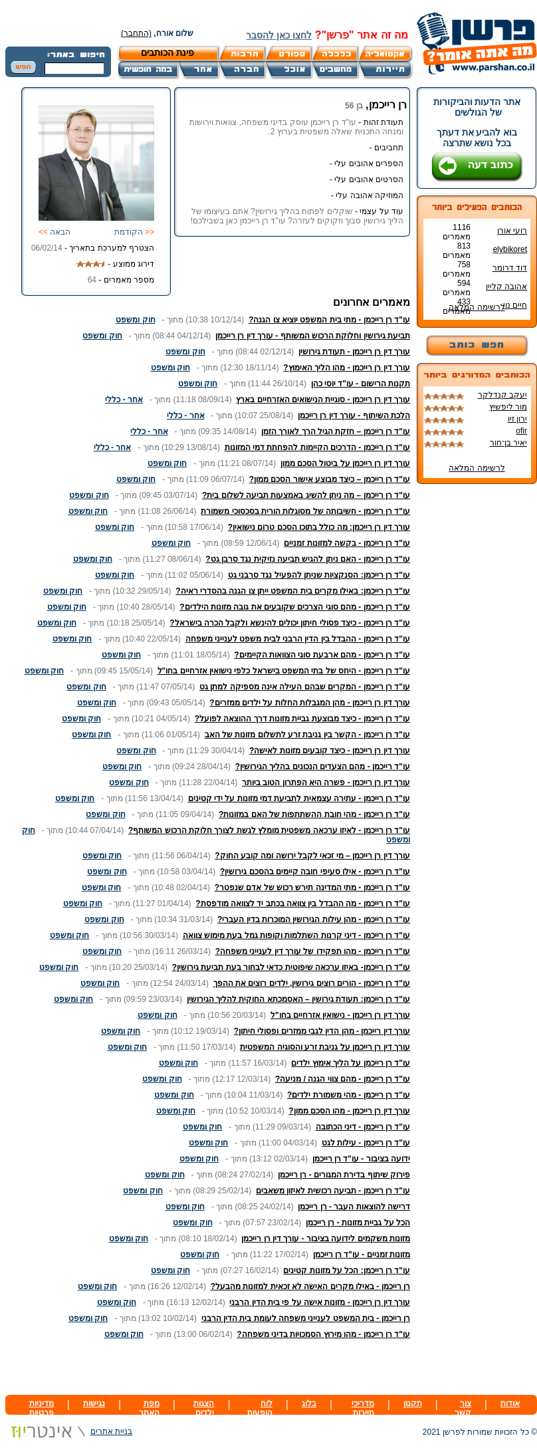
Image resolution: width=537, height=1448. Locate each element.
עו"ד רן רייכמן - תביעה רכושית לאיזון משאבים (333, 1190)
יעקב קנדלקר (502, 395)
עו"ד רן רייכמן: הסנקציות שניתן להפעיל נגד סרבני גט (319, 575)
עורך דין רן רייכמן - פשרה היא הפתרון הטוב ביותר (326, 782)
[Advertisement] (254, 1368)
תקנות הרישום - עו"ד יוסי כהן (360, 383)
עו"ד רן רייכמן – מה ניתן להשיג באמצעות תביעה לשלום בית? (306, 495)
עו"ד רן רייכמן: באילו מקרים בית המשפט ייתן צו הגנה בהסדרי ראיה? (292, 591)
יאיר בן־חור (508, 442)
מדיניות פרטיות (41, 1408)
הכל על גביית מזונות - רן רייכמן (358, 1222)
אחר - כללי (124, 399)
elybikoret (510, 249)
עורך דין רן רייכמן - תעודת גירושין (354, 351)
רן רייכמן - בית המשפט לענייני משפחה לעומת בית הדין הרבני (305, 1318)
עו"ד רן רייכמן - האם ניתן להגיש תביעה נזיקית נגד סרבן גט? (307, 559)
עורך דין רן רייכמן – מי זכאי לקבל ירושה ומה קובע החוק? (312, 855)
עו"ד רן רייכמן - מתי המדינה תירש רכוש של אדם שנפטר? (312, 887)
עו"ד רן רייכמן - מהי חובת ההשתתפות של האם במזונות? (314, 814)
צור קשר (463, 1408)
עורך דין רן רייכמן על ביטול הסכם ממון (345, 463)
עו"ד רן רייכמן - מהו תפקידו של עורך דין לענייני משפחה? (312, 951)
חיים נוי (515, 305)
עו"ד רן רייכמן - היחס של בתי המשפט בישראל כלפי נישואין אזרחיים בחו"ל (284, 670)
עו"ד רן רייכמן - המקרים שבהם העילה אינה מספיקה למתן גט (304, 686)
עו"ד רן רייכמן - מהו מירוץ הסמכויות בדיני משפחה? (323, 1334)
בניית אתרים (68, 1431)
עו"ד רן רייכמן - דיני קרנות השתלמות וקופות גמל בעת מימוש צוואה (296, 935)
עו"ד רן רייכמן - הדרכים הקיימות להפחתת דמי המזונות (317, 447)
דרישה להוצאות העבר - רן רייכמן (354, 1206)
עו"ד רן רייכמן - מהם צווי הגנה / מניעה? (342, 1079)
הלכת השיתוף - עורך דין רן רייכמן (354, 415)
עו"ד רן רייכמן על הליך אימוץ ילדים (350, 1063)
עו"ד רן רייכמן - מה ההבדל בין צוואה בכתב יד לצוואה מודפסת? (302, 903)
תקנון (412, 1403)
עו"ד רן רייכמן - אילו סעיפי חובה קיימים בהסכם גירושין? (315, 871)
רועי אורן (512, 230)
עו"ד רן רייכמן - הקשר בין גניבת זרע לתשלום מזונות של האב (307, 734)
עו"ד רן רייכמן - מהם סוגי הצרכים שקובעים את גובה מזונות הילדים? (294, 607)
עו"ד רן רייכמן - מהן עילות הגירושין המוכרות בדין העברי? (313, 919)
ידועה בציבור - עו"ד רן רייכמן (361, 1158)
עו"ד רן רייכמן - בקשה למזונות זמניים (347, 543)
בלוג (309, 1403)
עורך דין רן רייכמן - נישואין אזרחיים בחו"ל (340, 1015)
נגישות (94, 1403)
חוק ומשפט (135, 319)
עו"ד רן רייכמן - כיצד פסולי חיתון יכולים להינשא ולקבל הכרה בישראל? (289, 623)
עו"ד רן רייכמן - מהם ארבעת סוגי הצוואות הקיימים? (322, 655)
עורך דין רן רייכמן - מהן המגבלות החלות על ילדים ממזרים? (309, 702)
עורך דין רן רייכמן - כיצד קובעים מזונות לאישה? (329, 750)
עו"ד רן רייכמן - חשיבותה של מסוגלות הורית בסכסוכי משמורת (305, 511)
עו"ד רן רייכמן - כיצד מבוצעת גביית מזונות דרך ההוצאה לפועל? (302, 718)
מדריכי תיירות (363, 1408)
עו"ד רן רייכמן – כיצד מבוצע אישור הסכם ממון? (329, 479)
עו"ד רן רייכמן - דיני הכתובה (363, 1127)
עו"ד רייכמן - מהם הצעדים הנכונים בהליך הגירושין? (322, 766)
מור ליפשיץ (508, 407)
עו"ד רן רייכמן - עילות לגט (366, 1142)
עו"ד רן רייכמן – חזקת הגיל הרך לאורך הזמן (335, 431)
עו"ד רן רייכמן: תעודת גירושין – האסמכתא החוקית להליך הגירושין (298, 999)
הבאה (54, 232)
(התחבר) (136, 33)
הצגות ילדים (203, 1408)
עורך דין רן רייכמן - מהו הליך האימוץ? (346, 367)
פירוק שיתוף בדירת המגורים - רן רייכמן (344, 1174)
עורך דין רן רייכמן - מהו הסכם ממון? (349, 1111)
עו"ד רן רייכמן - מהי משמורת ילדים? (348, 1095)
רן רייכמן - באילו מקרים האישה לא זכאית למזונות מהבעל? (310, 1286)
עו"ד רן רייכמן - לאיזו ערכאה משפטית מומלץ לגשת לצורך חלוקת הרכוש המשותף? (269, 830)
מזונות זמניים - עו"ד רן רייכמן (361, 1254)
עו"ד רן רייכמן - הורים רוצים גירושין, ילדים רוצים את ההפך (311, 983)
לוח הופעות (259, 1408)
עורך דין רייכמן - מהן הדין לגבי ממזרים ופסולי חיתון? (322, 1031)
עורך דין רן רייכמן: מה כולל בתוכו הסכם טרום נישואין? (319, 527)
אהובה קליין (506, 286)
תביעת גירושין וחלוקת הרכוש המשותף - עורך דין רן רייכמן (312, 335)
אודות (510, 1403)
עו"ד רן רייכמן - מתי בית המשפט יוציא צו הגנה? (329, 319)
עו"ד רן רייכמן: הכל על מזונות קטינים (346, 1270)
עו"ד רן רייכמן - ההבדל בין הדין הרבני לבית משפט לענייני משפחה (297, 639)
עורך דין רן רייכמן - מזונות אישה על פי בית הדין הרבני (319, 1302)
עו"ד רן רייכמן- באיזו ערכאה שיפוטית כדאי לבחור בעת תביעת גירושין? (291, 967)
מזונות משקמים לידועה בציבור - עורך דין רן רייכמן (325, 1238)
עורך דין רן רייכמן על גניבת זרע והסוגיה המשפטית (325, 1047)
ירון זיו (517, 418)
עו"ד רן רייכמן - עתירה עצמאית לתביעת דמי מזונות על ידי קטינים (299, 798)
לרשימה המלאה (476, 307)
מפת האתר (149, 1408)
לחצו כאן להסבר (279, 35)
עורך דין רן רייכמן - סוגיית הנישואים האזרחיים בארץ (323, 399)
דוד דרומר (509, 268)
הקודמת (134, 232)
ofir (521, 430)
